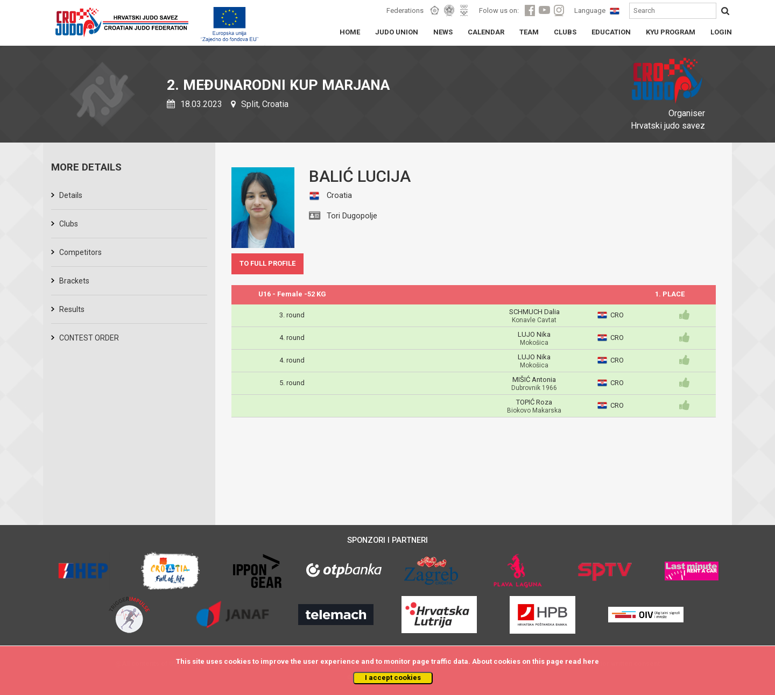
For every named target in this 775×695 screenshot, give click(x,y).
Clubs (68, 223)
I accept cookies (393, 677)
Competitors (80, 252)
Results (71, 309)
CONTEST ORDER (89, 338)
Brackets (74, 280)
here (591, 661)
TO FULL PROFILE (267, 263)
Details (70, 195)
